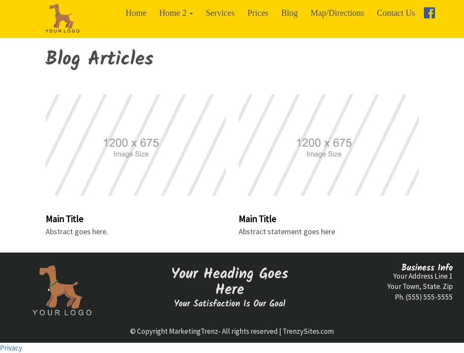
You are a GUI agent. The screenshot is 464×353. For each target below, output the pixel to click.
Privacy (11, 348)
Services (220, 13)
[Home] (63, 19)
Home (135, 13)
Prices (258, 13)
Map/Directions (338, 13)
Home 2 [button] (176, 13)
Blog (289, 13)
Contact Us (396, 13)
